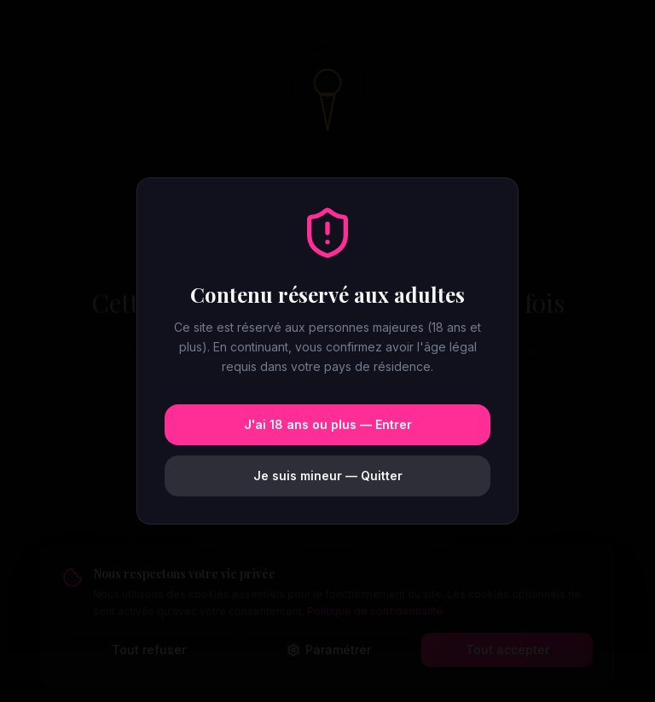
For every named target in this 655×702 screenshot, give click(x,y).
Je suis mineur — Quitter (328, 475)
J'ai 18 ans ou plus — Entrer (328, 424)
